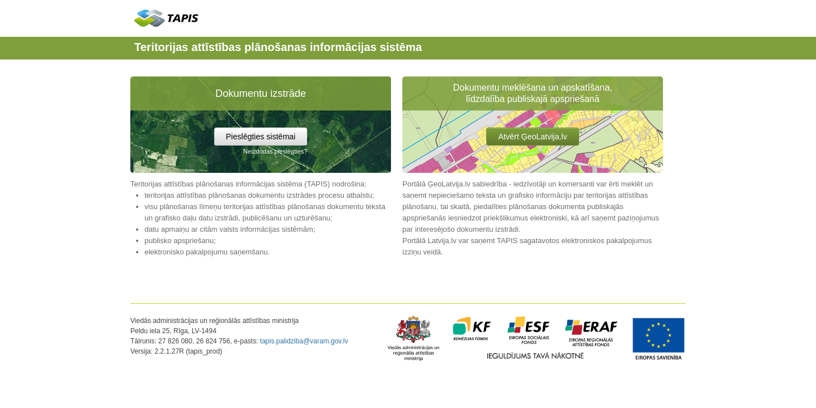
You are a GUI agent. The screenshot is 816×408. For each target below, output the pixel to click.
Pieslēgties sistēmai (261, 136)
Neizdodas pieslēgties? (275, 151)
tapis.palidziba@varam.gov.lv (304, 341)
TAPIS (167, 17)
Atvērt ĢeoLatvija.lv (532, 136)
